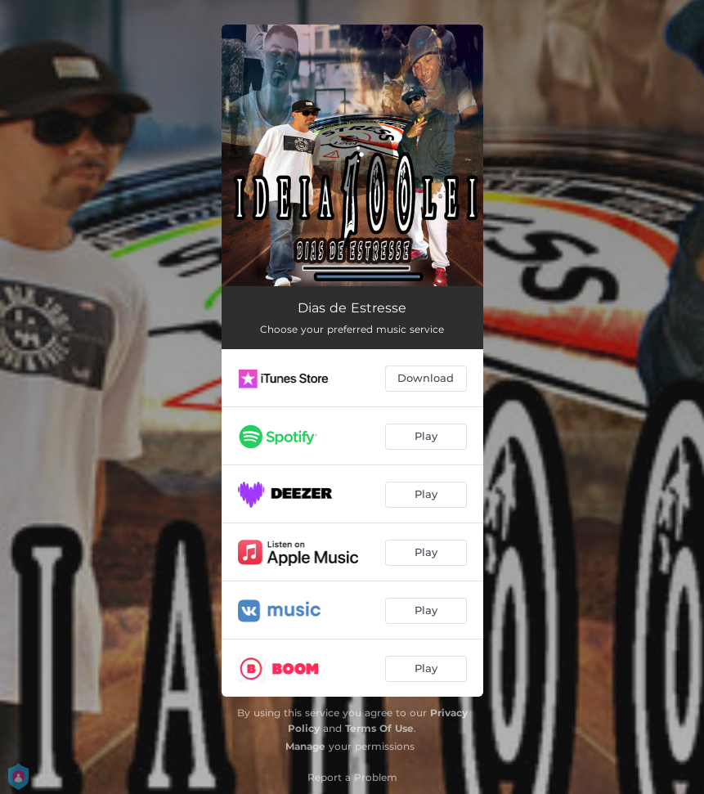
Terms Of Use (379, 728)
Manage (305, 746)
